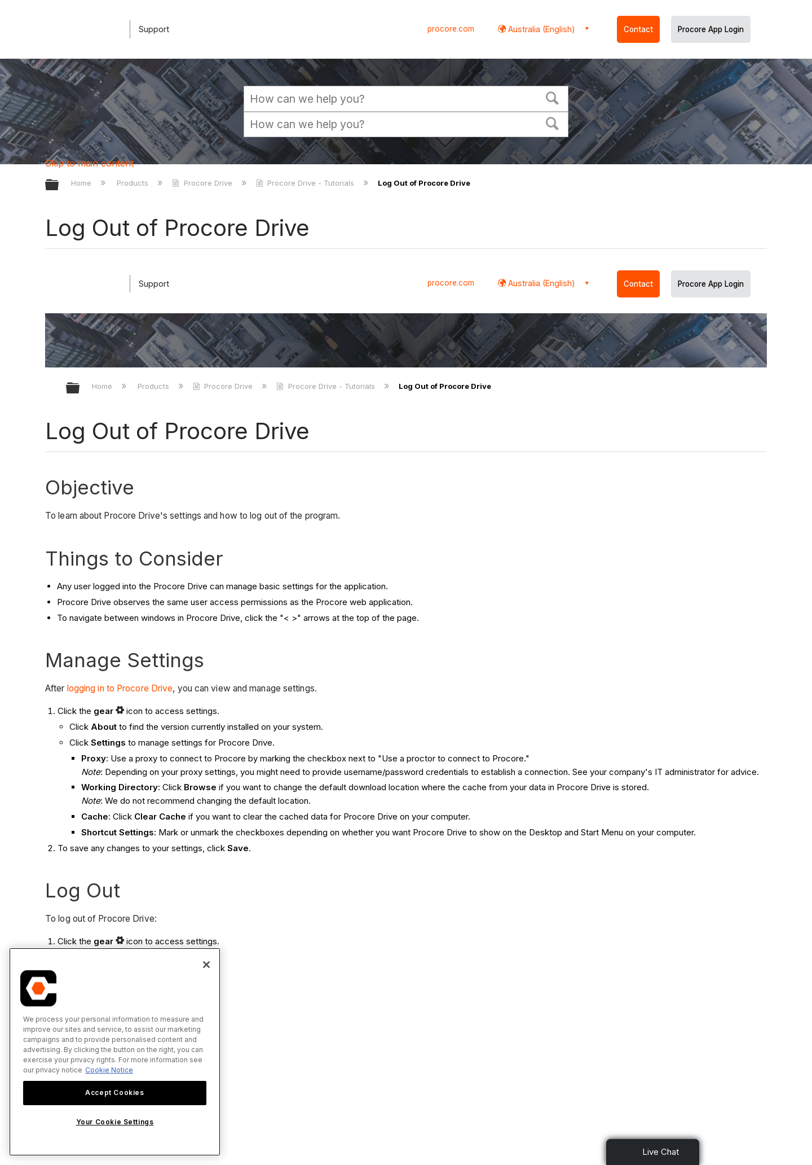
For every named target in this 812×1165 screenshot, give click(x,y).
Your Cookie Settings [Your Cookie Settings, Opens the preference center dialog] (115, 1122)
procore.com (450, 28)
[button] (552, 97)
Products (134, 182)
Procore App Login (711, 29)
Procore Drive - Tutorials (306, 182)
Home (82, 182)
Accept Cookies (114, 1092)
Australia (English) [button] (540, 29)
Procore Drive (203, 182)
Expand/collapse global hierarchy (59, 185)
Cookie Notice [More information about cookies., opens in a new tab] (109, 1070)
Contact (638, 29)
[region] (114, 1052)
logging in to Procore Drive (120, 688)
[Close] (206, 964)
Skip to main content (89, 163)
